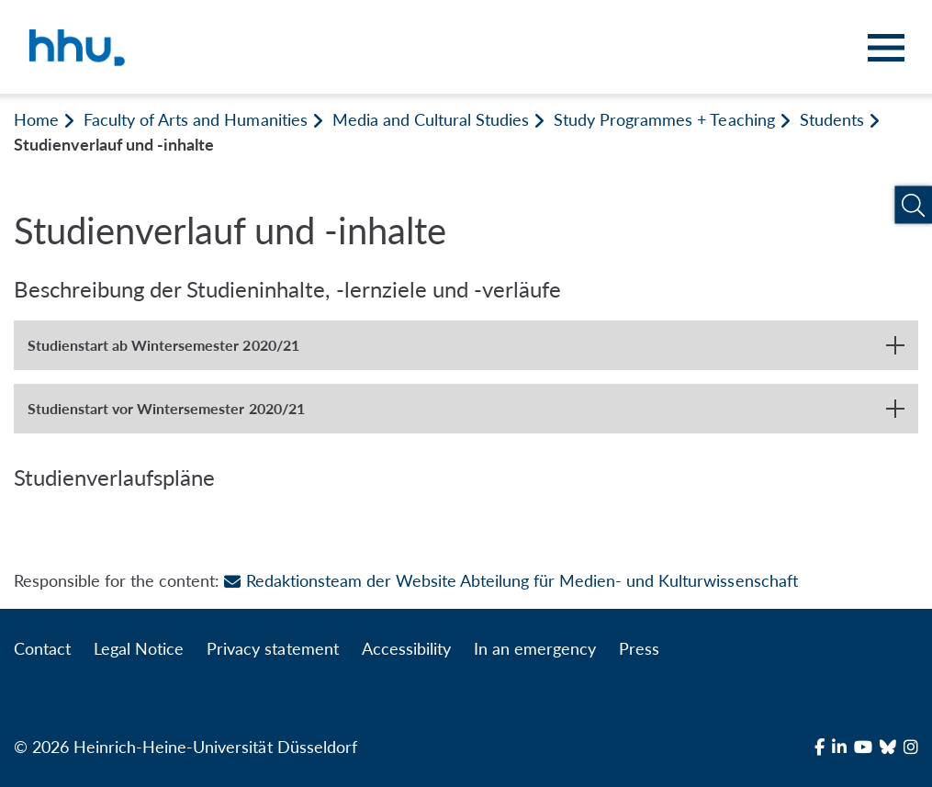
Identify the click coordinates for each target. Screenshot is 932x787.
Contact (42, 648)
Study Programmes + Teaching (664, 119)
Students (832, 119)
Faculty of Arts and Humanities (195, 119)
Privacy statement (272, 648)
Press (639, 648)
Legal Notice (139, 648)
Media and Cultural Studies (430, 119)
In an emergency (535, 648)
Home (36, 119)
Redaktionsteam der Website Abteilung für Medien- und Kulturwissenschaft (510, 580)
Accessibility (406, 648)
